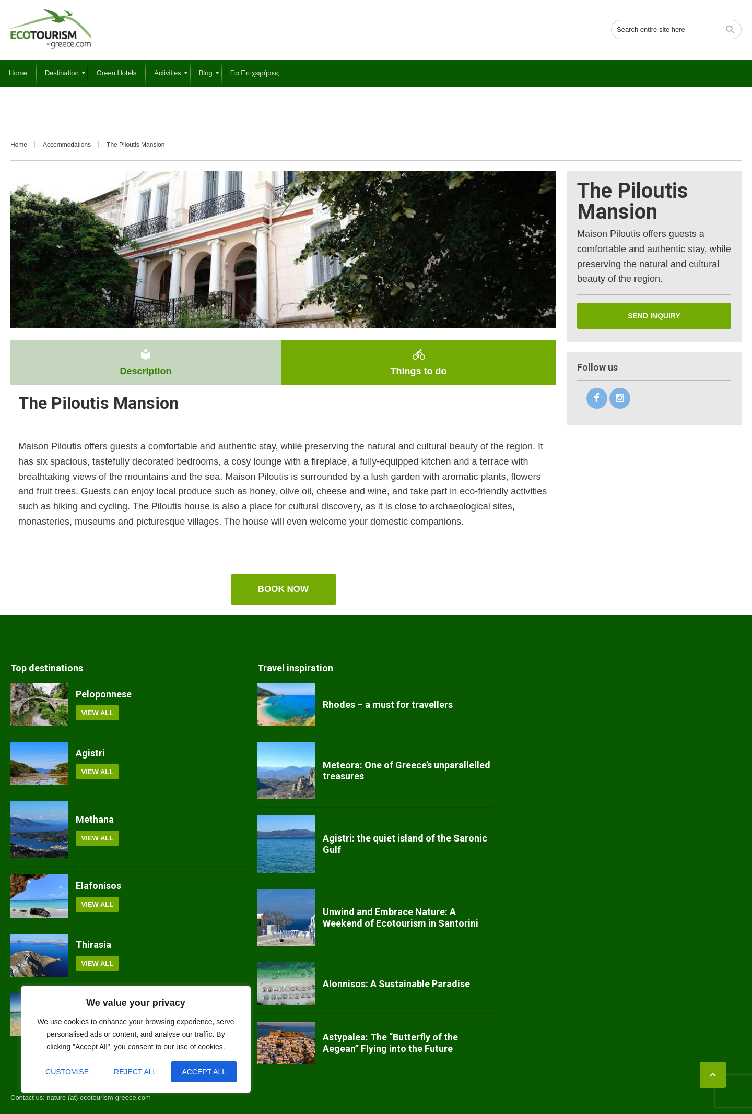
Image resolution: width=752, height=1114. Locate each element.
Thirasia (93, 944)
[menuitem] (18, 73)
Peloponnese (104, 694)
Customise (67, 1072)
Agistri (90, 753)
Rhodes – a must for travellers (388, 704)
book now (283, 589)
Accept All (204, 1072)
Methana (95, 819)
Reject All (135, 1072)
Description (146, 362)
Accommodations (67, 144)
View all (97, 713)
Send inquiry (654, 316)
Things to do (418, 362)
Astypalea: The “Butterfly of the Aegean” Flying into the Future (390, 1043)
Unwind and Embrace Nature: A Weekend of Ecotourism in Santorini (400, 917)
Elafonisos (98, 885)
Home (18, 144)
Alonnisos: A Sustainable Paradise (396, 983)
